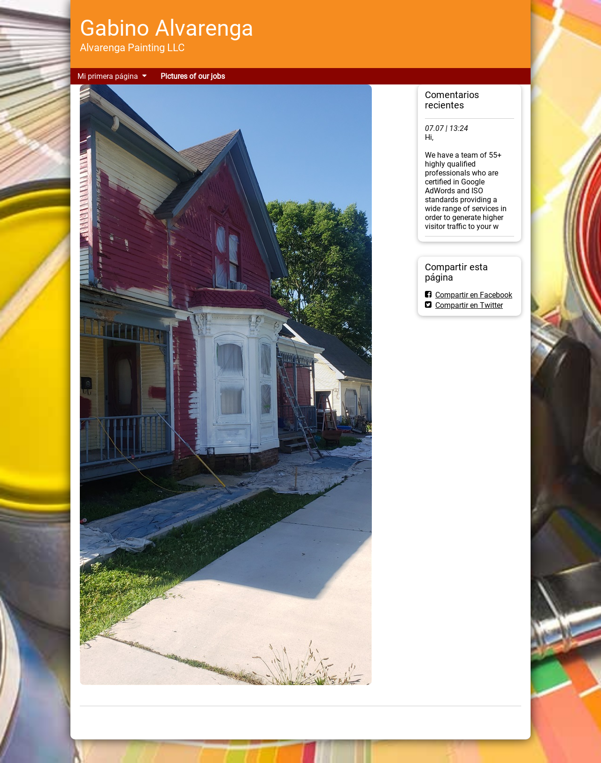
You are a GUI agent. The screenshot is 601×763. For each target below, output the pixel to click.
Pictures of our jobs (193, 76)
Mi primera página (107, 76)
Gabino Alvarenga (167, 28)
